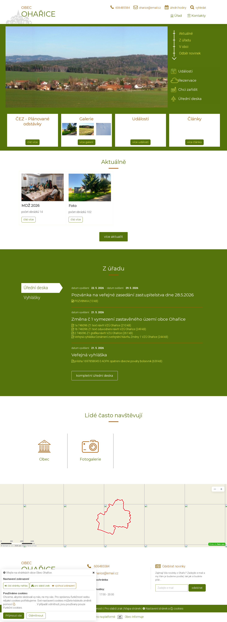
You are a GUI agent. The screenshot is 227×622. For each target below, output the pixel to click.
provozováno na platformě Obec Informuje (113, 617)
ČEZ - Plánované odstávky (32, 121)
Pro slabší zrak (113, 608)
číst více (32, 142)
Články (194, 118)
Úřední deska (36, 287)
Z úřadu (185, 40)
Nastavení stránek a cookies (163, 608)
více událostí (140, 142)
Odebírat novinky (173, 566)
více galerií (86, 142)
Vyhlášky (32, 297)
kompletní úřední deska (94, 375)
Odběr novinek (190, 53)
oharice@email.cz (150, 7)
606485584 (123, 7)
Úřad (176, 16)
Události (140, 118)
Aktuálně (186, 34)
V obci (183, 47)
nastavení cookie (24, 604)
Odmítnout (36, 615)
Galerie (86, 118)
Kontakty (196, 16)
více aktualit (113, 237)
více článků (194, 142)
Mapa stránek (132, 608)
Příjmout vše (14, 615)
